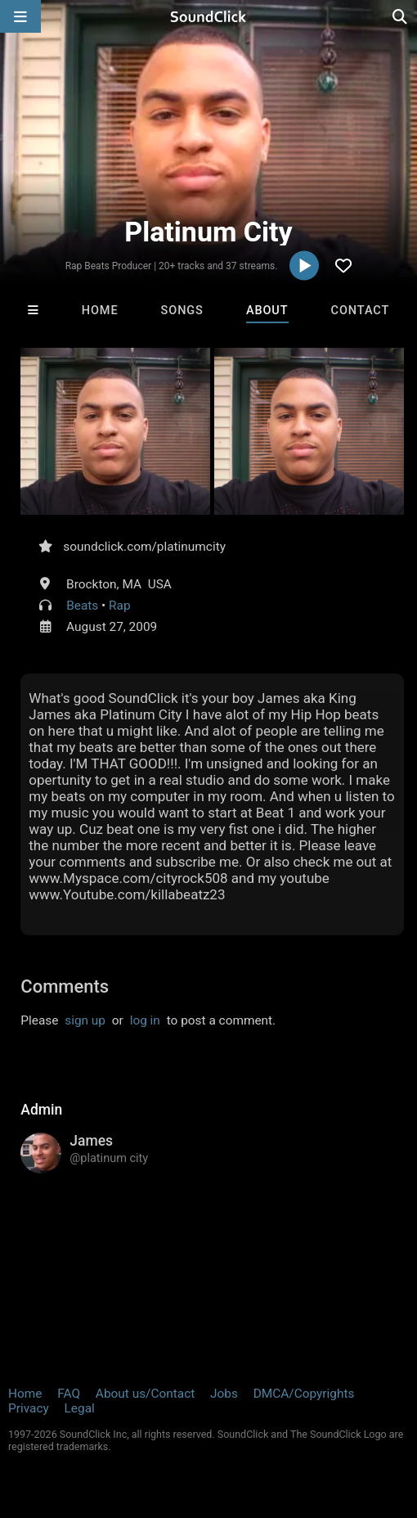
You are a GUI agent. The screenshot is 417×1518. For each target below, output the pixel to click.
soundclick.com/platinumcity (144, 546)
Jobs (224, 1393)
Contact (360, 311)
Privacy (28, 1408)
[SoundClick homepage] (208, 16)
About (267, 311)
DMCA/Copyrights (304, 1393)
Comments (64, 986)
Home (100, 311)
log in (145, 1020)
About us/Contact (145, 1393)
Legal (80, 1408)
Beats (82, 605)
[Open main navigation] (20, 16)
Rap (120, 605)
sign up (85, 1020)
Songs (182, 311)
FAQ (68, 1393)
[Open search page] (400, 16)
